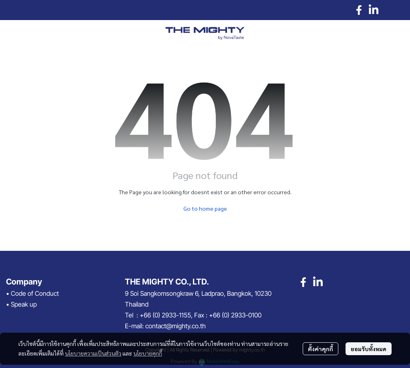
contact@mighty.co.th (175, 326)
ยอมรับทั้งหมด (368, 348)
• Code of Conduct (32, 293)
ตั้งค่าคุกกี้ (320, 348)
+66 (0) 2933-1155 (165, 315)
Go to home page (205, 208)
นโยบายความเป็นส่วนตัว (93, 353)
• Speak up (21, 304)
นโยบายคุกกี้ (147, 353)
